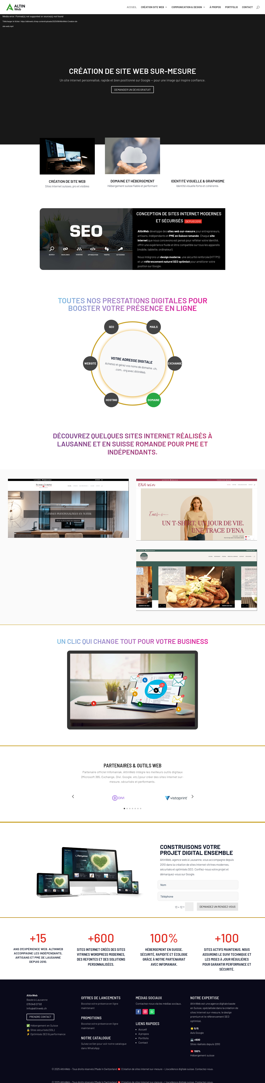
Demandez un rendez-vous (217, 909)
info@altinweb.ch (37, 1011)
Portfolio (231, 7)
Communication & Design (187, 7)
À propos (215, 7)
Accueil (132, 7)
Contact (247, 7)
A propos (143, 1036)
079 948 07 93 (34, 1006)
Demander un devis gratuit (132, 89)
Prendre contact (40, 1019)
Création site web (152, 7)
